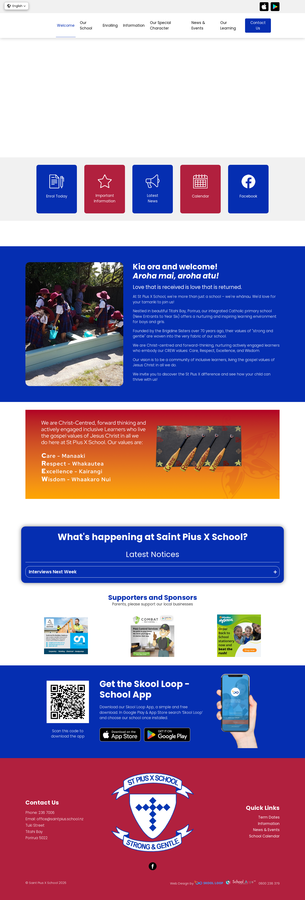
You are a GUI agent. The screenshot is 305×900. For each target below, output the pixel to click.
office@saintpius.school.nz (60, 819)
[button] (16, 6)
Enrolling (110, 25)
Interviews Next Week (53, 572)
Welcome (66, 25)
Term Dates (269, 817)
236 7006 (46, 812)
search (277, 25)
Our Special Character (160, 25)
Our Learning (228, 25)
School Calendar (264, 836)
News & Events (198, 25)
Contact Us (258, 25)
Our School (86, 25)
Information (134, 25)
